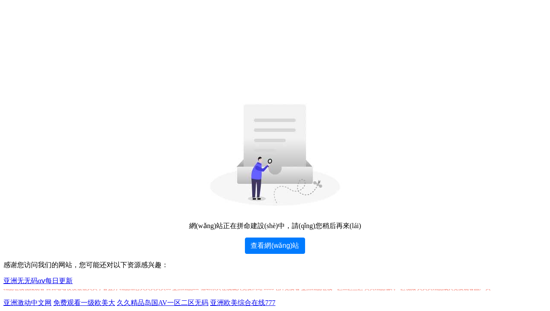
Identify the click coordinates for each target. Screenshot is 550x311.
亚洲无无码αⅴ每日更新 (38, 280)
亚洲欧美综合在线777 (242, 302)
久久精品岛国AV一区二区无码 (162, 302)
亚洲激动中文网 (27, 302)
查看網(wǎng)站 (275, 245)
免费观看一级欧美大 (84, 302)
